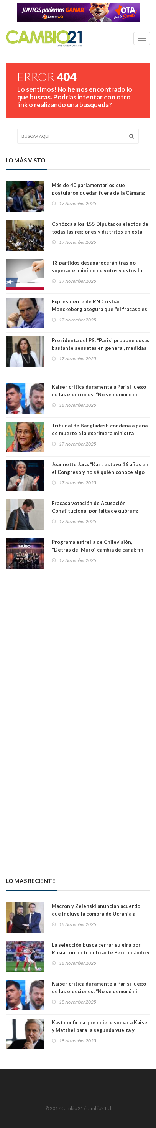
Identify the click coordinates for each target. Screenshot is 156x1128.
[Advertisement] (78, 647)
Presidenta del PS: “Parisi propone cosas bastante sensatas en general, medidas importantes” (100, 348)
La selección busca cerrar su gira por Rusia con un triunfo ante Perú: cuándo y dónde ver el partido (100, 952)
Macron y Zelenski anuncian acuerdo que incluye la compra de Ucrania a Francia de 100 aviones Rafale (96, 913)
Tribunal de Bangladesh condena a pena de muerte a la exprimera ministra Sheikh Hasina (100, 433)
